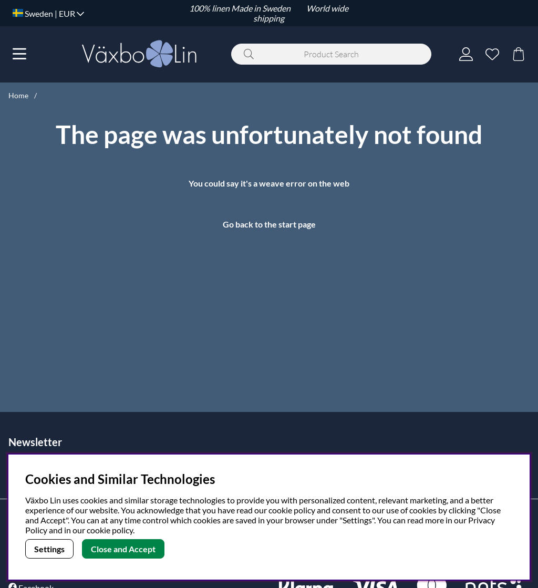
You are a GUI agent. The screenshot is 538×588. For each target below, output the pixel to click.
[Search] (331, 54)
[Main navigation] (19, 54)
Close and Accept (123, 549)
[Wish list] (492, 54)
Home (18, 95)
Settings (49, 549)
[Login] (466, 54)
